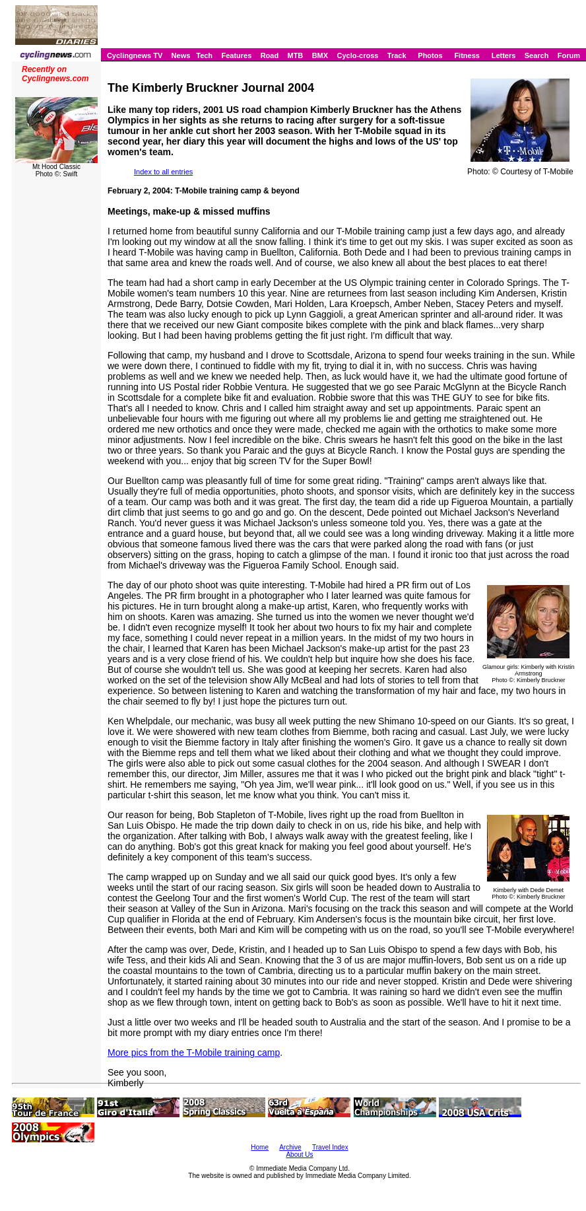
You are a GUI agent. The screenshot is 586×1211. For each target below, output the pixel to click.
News (181, 55)
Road (270, 55)
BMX (320, 55)
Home (260, 1147)
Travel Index (330, 1147)
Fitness (467, 55)
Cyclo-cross (357, 55)
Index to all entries (163, 172)
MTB (295, 55)
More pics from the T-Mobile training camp (194, 1052)
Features (236, 55)
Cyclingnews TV (134, 55)
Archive (290, 1147)
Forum (569, 55)
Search (537, 55)
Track (397, 55)
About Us (299, 1154)
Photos (430, 55)
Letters (504, 55)
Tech (204, 55)
